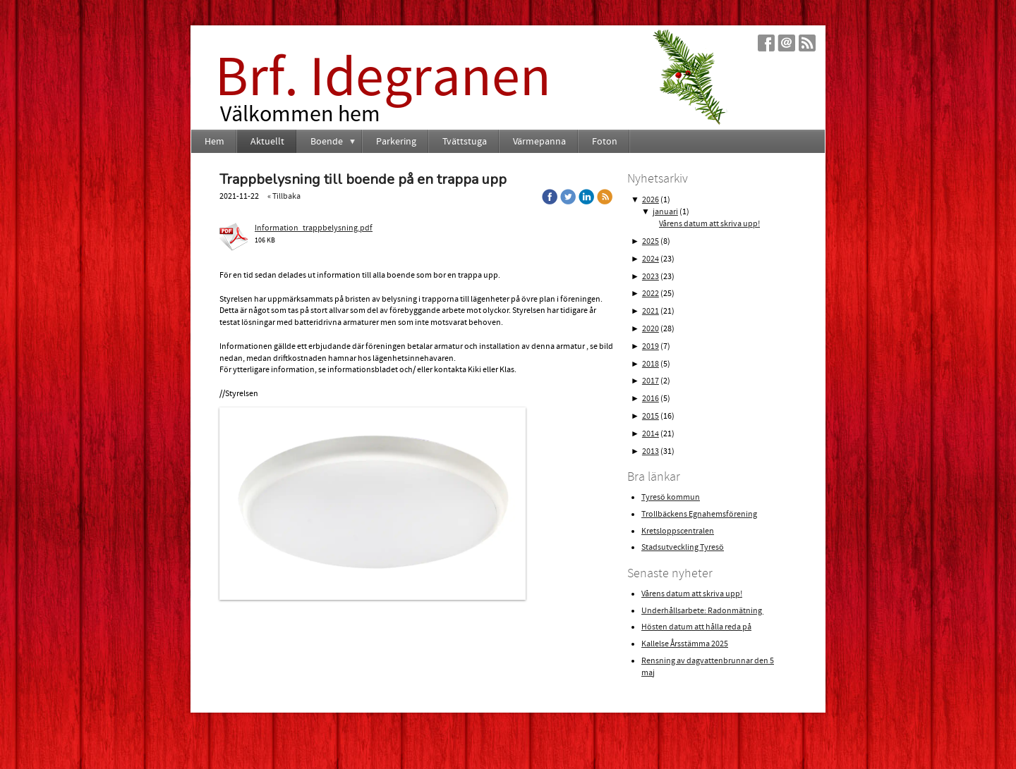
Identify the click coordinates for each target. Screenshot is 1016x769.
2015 (650, 416)
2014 (650, 434)
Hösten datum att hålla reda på (696, 627)
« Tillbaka (284, 196)
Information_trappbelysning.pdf (314, 228)
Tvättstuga (464, 141)
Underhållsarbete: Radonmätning (702, 610)
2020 (650, 329)
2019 (650, 346)
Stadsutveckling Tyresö (682, 547)
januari (665, 212)
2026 (650, 200)
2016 (650, 398)
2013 (650, 451)
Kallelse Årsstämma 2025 (684, 644)
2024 (650, 259)
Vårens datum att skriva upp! (709, 224)
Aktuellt (267, 141)
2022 (650, 293)
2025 (650, 241)
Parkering (396, 141)
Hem (214, 141)
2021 (650, 311)
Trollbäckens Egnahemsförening (699, 514)
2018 (650, 364)
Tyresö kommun (670, 497)
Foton (604, 141)
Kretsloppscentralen (677, 531)
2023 (650, 276)
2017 (650, 381)
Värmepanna (539, 141)
